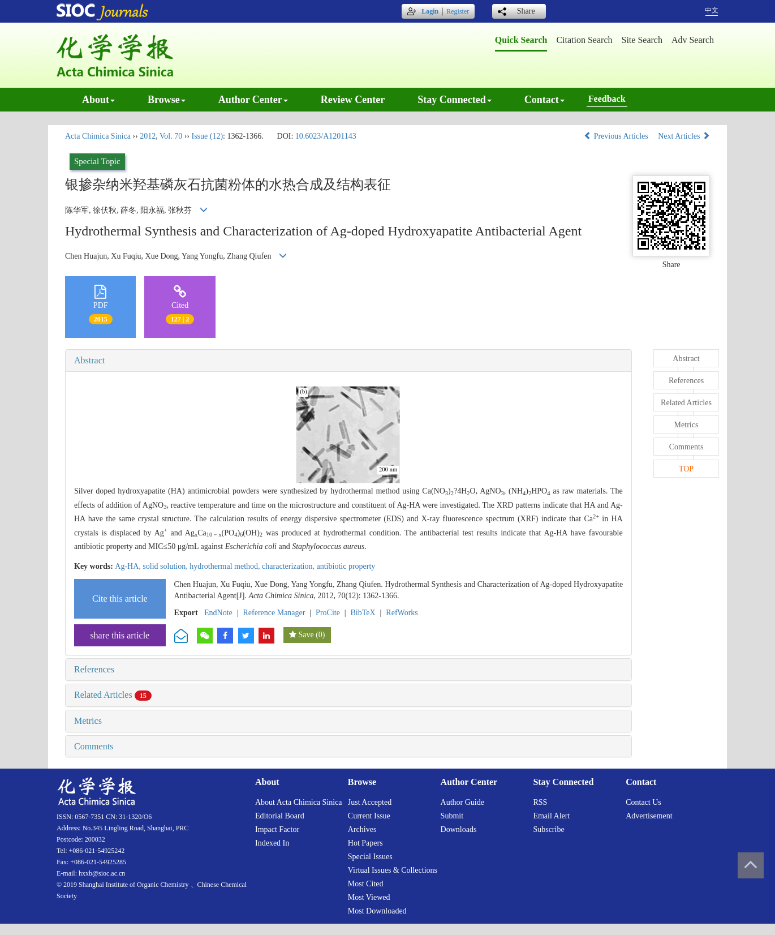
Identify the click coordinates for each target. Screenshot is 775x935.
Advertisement (649, 816)
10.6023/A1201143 (325, 136)
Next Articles (684, 136)
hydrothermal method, (226, 566)
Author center (253, 99)
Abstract (89, 360)
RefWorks (401, 612)
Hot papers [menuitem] (365, 843)
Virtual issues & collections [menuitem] (392, 870)
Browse (167, 99)
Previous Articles (617, 136)
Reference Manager (274, 612)
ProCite (328, 612)
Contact (544, 99)
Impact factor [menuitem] (277, 829)
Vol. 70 (171, 136)
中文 (711, 10)
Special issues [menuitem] (370, 856)
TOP (686, 469)
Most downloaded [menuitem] (377, 911)
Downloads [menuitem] (459, 829)
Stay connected (454, 99)
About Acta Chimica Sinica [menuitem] (298, 802)
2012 (148, 136)
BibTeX (363, 612)
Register (457, 11)
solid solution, (166, 566)
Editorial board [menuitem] (279, 816)
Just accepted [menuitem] (369, 802)
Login (429, 11)
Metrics (88, 721)
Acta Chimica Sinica (98, 136)
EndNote (218, 612)
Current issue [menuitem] (369, 816)
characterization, (289, 566)
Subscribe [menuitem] (548, 829)
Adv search (692, 40)
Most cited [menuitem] (366, 884)
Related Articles (113, 695)
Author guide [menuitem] (462, 802)
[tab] (348, 360)
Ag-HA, (129, 566)
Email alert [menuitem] (551, 816)
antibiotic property (346, 566)
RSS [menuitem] (540, 802)
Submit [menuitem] (452, 816)
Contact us (643, 802)
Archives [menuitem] (362, 829)
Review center (353, 99)
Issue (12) (207, 136)
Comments (93, 746)
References (94, 669)
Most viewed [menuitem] (369, 897)
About (98, 99)
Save (305, 635)
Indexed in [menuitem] (272, 843)
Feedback (607, 99)
